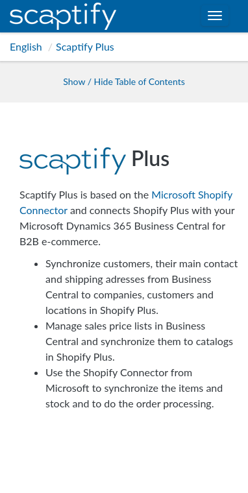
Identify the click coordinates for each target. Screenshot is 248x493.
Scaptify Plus (85, 46)
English (26, 46)
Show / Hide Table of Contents (123, 81)
